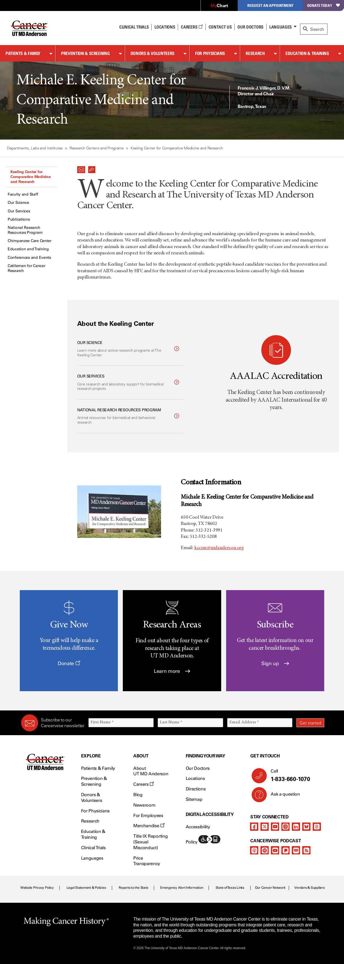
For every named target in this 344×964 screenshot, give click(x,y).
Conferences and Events (29, 257)
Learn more (172, 671)
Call (295, 775)
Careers (191, 27)
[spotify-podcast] (264, 850)
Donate (69, 663)
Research (255, 53)
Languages (280, 27)
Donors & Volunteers (152, 53)
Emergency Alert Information (181, 888)
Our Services (19, 211)
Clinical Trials (134, 27)
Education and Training (28, 249)
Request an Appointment (270, 5)
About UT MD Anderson (150, 771)
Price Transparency (146, 860)
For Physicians (210, 53)
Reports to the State (133, 888)
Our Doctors (250, 27)
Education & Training (307, 53)
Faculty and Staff (23, 194)
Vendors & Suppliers (309, 888)
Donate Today (323, 5)
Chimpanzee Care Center (29, 240)
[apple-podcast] (254, 850)
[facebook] (254, 827)
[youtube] (275, 827)
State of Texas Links (230, 888)
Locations (195, 778)
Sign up (275, 663)
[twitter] (264, 827)
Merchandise (149, 825)
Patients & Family (22, 53)
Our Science (18, 202)
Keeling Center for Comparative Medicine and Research (30, 176)
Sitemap (194, 799)
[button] (81, 168)
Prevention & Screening (85, 53)
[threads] (317, 827)
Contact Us (220, 27)
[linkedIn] (296, 827)
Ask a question (282, 796)
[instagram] (285, 827)
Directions (196, 788)
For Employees (148, 815)
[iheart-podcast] (296, 850)
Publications (19, 219)
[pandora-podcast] (285, 850)
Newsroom (144, 805)
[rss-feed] (306, 850)
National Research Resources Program (25, 230)
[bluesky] (306, 827)
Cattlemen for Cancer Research (26, 268)
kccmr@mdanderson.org (219, 548)
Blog (138, 794)
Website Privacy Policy (37, 888)
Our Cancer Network (270, 888)
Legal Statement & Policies (86, 888)
